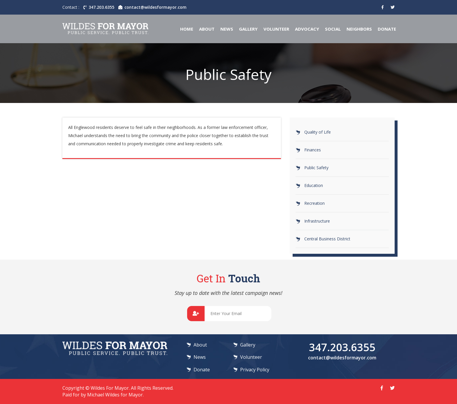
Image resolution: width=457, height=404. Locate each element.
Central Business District (327, 239)
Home (186, 29)
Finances (312, 150)
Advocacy (307, 29)
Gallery (248, 29)
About (207, 29)
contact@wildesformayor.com (152, 7)
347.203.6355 (98, 7)
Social (333, 29)
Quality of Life (317, 132)
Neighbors (359, 29)
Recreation (314, 203)
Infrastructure (317, 221)
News (226, 29)
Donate (387, 29)
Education (313, 185)
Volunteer (276, 29)
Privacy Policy (254, 369)
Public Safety (316, 167)
